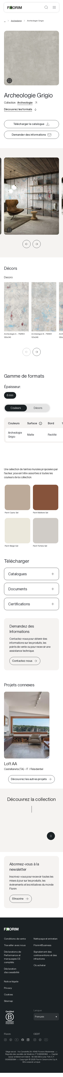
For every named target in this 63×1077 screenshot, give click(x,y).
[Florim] (15, 7)
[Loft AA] (26, 731)
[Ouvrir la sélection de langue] (46, 1016)
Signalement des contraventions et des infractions (45, 955)
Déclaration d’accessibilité (11, 970)
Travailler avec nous (15, 945)
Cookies (8, 994)
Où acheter (40, 965)
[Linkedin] (28, 1039)
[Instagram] (5, 1039)
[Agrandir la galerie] (9, 230)
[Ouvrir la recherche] (46, 7)
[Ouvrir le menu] (54, 7)
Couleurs (16, 408)
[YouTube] (17, 1039)
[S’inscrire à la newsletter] (20, 899)
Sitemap (8, 1001)
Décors (38, 408)
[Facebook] (22, 1039)
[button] (27, 244)
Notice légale (11, 981)
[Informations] (40, 423)
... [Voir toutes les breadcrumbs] (5, 20)
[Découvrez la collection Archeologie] (31, 830)
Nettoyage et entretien (46, 938)
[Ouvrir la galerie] (9, 80)
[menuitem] (10, 395)
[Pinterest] (10, 1039)
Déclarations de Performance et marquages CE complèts (12, 957)
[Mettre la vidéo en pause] (51, 836)
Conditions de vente (15, 938)
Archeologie (16, 21)
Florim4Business (42, 945)
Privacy (8, 988)
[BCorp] (9, 1024)
